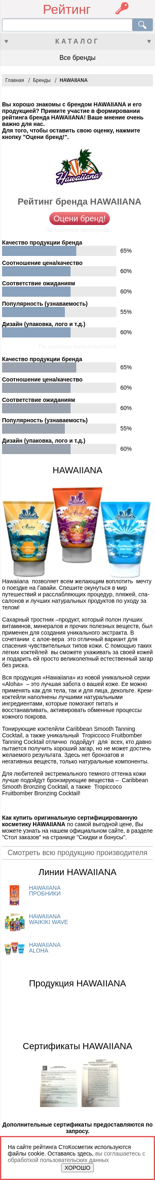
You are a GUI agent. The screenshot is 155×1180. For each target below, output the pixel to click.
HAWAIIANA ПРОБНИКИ (45, 890)
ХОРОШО (77, 1168)
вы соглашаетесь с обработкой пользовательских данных (76, 1156)
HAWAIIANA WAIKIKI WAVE (48, 919)
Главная (14, 80)
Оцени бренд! (79, 218)
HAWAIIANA (74, 80)
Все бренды (78, 57)
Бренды (42, 80)
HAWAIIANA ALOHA (45, 947)
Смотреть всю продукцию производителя (77, 853)
